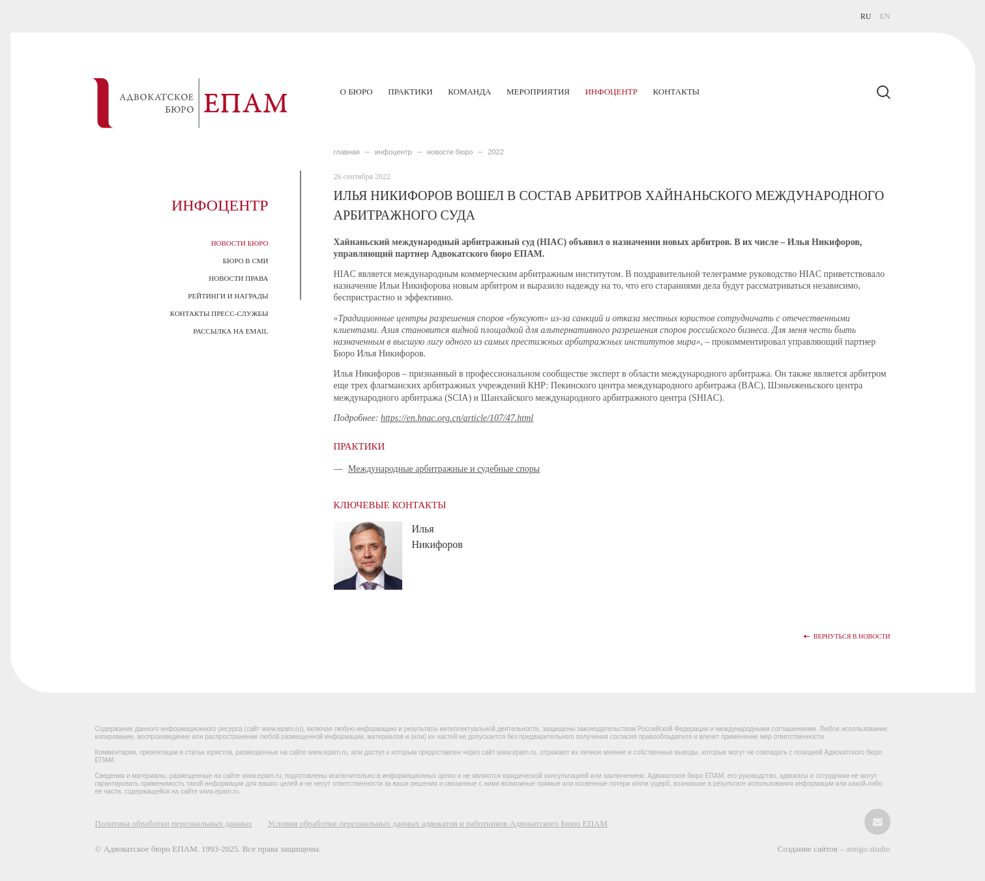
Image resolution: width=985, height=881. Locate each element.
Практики (410, 91)
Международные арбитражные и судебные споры (444, 469)
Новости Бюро (240, 243)
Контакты (676, 91)
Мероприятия (538, 91)
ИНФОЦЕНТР (393, 152)
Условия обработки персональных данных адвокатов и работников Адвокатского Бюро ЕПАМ (438, 823)
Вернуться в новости (852, 636)
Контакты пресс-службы (219, 313)
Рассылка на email (230, 331)
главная (347, 152)
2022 (495, 152)
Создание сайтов (809, 849)
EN (885, 16)
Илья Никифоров (437, 536)
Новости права (238, 278)
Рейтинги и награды (228, 296)
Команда (469, 91)
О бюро (356, 91)
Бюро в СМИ (246, 261)
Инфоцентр (611, 91)
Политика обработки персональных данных (173, 823)
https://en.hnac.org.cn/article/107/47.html (457, 418)
